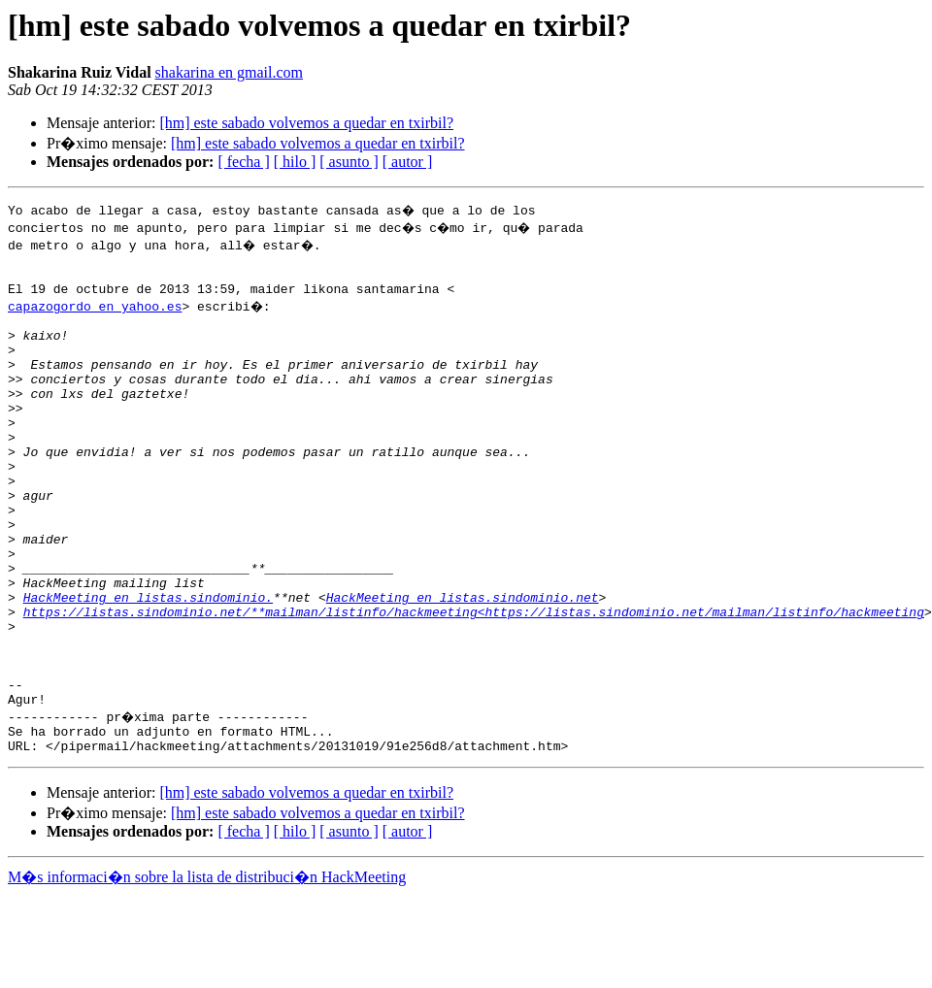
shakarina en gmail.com (229, 72)
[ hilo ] (295, 161)
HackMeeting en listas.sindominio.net (462, 664)
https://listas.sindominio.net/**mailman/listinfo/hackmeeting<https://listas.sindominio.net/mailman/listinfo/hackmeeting (473, 681)
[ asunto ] (348, 161)
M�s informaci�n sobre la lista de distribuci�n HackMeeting (207, 970)
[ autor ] (408, 161)
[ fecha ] (243, 161)
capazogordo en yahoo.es (95, 314)
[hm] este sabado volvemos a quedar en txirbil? (306, 123)
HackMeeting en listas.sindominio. (148, 664)
